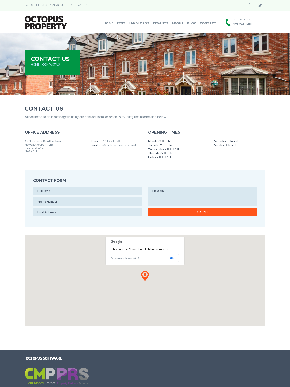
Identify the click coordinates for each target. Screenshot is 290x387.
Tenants (160, 23)
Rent (121, 23)
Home (108, 23)
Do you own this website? (125, 258)
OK (172, 258)
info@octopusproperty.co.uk (118, 145)
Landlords (139, 23)
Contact (208, 23)
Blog (191, 23)
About (178, 23)
